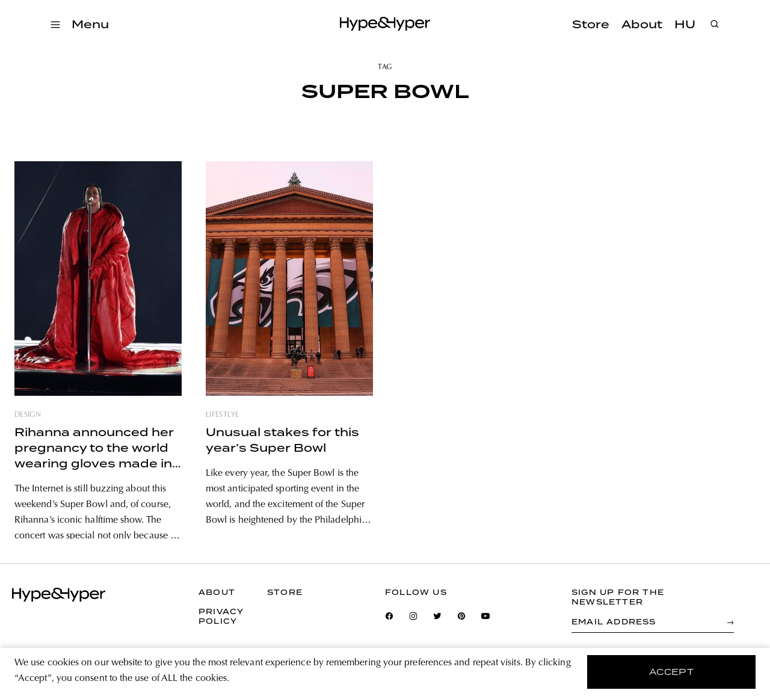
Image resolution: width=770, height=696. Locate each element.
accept (671, 672)
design (27, 415)
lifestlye (222, 415)
